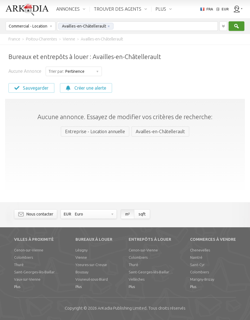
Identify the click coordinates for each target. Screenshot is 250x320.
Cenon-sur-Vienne (28, 250)
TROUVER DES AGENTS (117, 9)
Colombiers (23, 257)
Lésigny (81, 250)
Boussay (81, 272)
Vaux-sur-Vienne (27, 279)
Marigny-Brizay (202, 279)
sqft (142, 214)
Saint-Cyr (197, 265)
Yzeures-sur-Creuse (91, 265)
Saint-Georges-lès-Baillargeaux (36, 272)
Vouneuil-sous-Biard (91, 279)
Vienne (81, 257)
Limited (122, 308)
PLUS (160, 9)
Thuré (19, 265)
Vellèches (136, 279)
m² (127, 214)
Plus (17, 287)
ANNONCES (68, 9)
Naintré (196, 257)
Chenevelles (200, 250)
